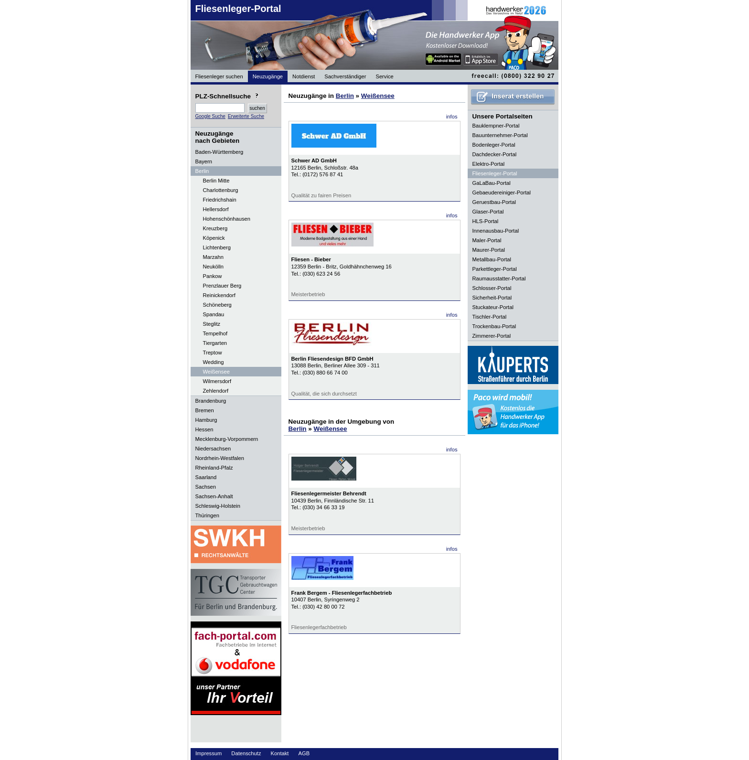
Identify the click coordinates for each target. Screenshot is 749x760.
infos (452, 116)
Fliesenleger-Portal (238, 8)
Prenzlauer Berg (222, 286)
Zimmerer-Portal (491, 336)
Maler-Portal (487, 240)
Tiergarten (215, 343)
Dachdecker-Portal (494, 154)
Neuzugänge (268, 76)
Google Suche (210, 116)
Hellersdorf (216, 209)
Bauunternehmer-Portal (500, 135)
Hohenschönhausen (227, 219)
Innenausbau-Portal (495, 231)
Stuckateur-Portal (493, 307)
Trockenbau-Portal (494, 326)
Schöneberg (217, 305)
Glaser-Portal (488, 211)
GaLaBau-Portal (491, 183)
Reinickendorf (219, 295)
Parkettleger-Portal (494, 269)
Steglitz (212, 324)
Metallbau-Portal (491, 259)
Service (384, 76)
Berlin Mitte (216, 180)
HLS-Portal (485, 221)
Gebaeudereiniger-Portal (501, 192)
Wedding (213, 362)
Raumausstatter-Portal (499, 278)
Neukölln (213, 266)
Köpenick (214, 238)
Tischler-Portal (489, 317)
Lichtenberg (217, 247)
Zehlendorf (216, 391)
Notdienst (303, 76)
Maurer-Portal (488, 250)
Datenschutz (246, 753)
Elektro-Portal (488, 164)
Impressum (208, 753)
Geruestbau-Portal (494, 202)
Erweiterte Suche (246, 116)
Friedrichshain (219, 200)
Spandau (214, 314)
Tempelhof (215, 333)
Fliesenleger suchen (219, 76)
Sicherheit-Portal (492, 297)
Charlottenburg (220, 190)
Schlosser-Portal (492, 288)
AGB (304, 753)
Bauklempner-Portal (496, 125)
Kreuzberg (215, 228)
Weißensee (216, 372)
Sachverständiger (345, 76)
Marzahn (213, 257)
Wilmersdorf (217, 381)
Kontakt (280, 753)
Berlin (345, 95)
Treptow (212, 352)
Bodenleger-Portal (493, 145)
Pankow (212, 276)
